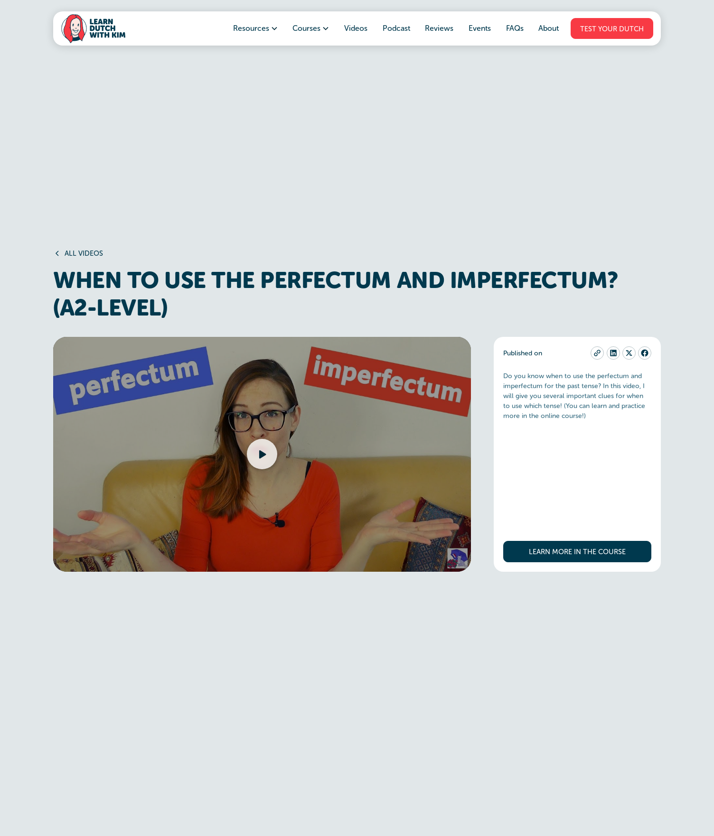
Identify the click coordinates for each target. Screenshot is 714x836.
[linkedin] (613, 353)
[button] (255, 28)
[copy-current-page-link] (597, 353)
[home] (93, 29)
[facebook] (644, 353)
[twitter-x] (629, 353)
